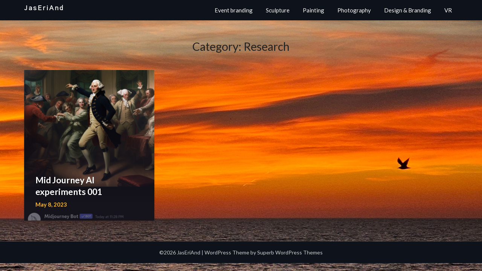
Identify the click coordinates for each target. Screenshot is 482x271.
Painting (313, 10)
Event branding (234, 10)
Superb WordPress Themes (290, 252)
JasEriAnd (44, 8)
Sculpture (278, 10)
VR (448, 10)
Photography (354, 10)
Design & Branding (407, 10)
